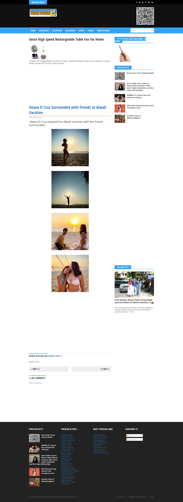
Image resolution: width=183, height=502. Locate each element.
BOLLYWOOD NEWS (100, 437)
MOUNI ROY (65, 462)
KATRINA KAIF (65, 451)
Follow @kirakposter (35, 117)
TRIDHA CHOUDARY (68, 482)
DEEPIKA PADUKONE (68, 440)
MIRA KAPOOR (66, 460)
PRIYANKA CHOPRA (67, 468)
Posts (129, 435)
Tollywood (57, 30)
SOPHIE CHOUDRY (67, 477)
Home (33, 30)
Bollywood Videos (99, 438)
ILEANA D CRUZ (66, 444)
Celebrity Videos (99, 440)
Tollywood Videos (99, 451)
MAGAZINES (97, 446)
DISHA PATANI (66, 442)
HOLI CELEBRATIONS (100, 442)
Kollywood (70, 30)
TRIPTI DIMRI (65, 484)
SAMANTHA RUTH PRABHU (70, 471)
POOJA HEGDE (66, 466)
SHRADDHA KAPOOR (68, 473)
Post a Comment (35, 383)
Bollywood (44, 30)
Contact (151, 497)
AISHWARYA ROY (67, 435)
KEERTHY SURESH (67, 453)
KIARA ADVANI (66, 455)
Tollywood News (99, 449)
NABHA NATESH (66, 464)
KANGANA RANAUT (67, 449)
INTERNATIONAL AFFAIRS (137, 497)
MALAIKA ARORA (66, 458)
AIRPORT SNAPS (98, 435)
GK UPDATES (121, 497)
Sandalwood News (100, 447)
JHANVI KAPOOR (66, 446)
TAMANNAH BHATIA (68, 478)
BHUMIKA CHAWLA (67, 438)
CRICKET (91, 30)
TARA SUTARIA (66, 480)
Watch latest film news (101, 453)
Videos (81, 30)
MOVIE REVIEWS (103, 30)
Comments (131, 439)
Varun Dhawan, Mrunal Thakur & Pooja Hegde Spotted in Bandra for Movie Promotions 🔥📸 (134, 301)
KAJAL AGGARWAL (67, 447)
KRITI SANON (65, 457)
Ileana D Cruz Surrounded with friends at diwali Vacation (67, 110)
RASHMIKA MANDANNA (69, 469)
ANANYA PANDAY (67, 437)
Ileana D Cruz (54, 356)
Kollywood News (99, 444)
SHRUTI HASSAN (66, 475)
